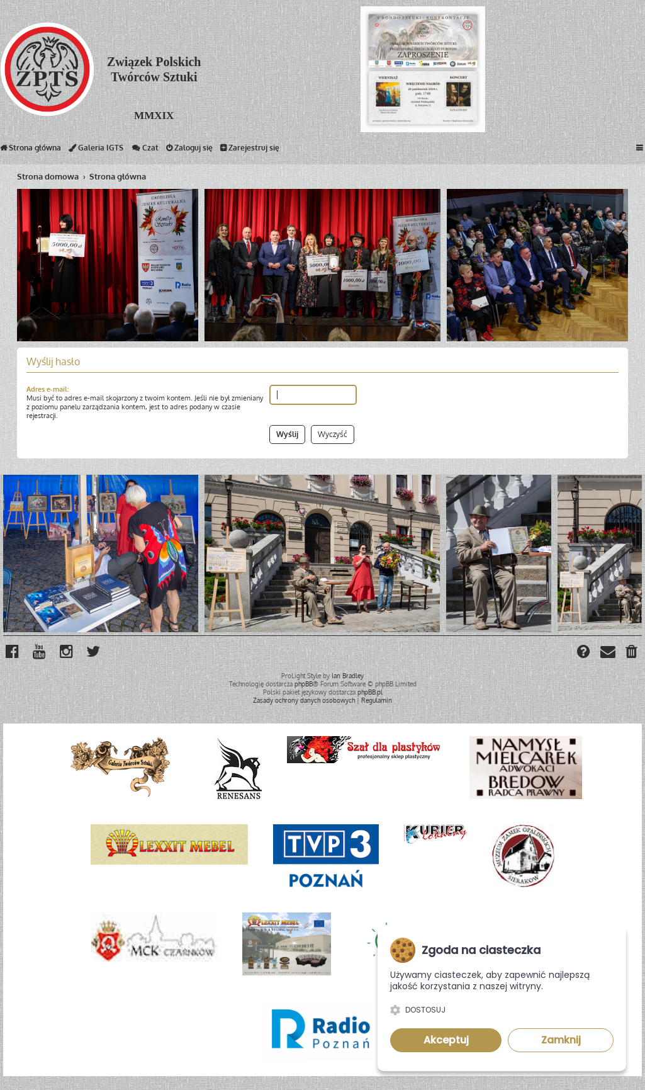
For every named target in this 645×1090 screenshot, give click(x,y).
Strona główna (30, 150)
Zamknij (561, 1040)
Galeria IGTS (96, 150)
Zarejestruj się (249, 150)
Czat (145, 150)
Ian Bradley (348, 675)
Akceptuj (446, 1040)
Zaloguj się (189, 150)
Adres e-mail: (47, 389)
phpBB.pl (370, 692)
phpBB (303, 684)
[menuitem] (632, 653)
